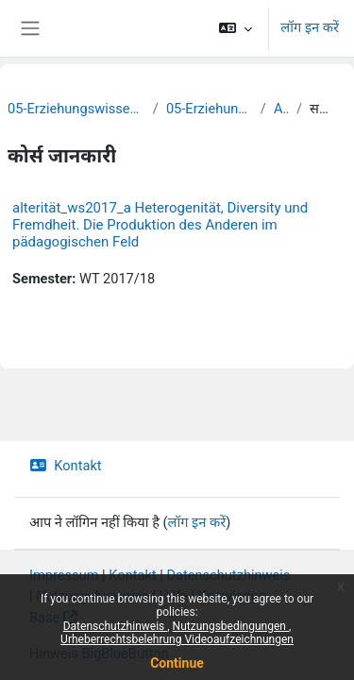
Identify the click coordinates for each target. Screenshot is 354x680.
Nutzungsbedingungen (231, 626)
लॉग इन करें (309, 27)
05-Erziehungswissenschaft (209, 108)
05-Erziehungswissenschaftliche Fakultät (76, 108)
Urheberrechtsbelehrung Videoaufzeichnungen (177, 639)
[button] (235, 28)
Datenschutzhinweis (115, 626)
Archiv (281, 108)
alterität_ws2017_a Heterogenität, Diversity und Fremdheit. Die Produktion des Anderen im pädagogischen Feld (160, 224)
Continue (177, 663)
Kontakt (65, 465)
